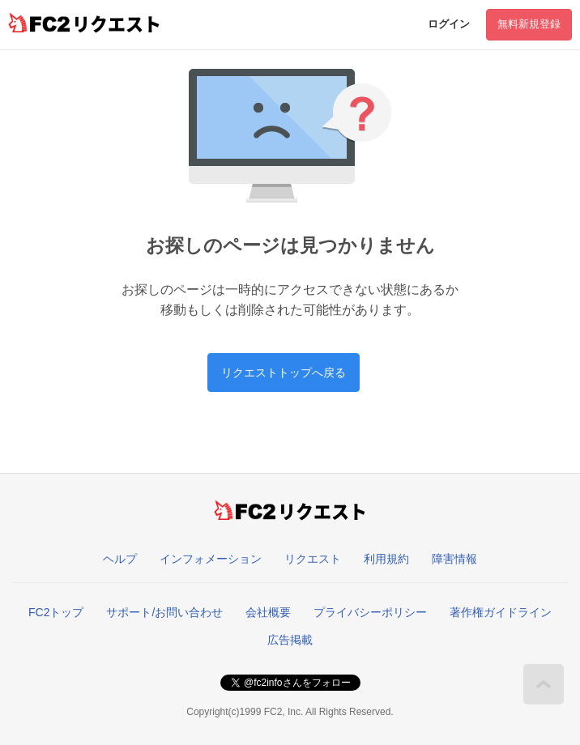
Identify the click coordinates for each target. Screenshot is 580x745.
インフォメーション (211, 558)
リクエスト (312, 558)
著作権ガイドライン (501, 612)
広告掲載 (290, 639)
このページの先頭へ (543, 684)
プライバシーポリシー (370, 612)
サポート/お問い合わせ (164, 612)
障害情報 (454, 558)
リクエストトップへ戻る (283, 372)
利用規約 (386, 558)
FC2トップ (55, 612)
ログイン (449, 24)
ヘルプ (120, 558)
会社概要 (268, 612)
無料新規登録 (529, 24)
